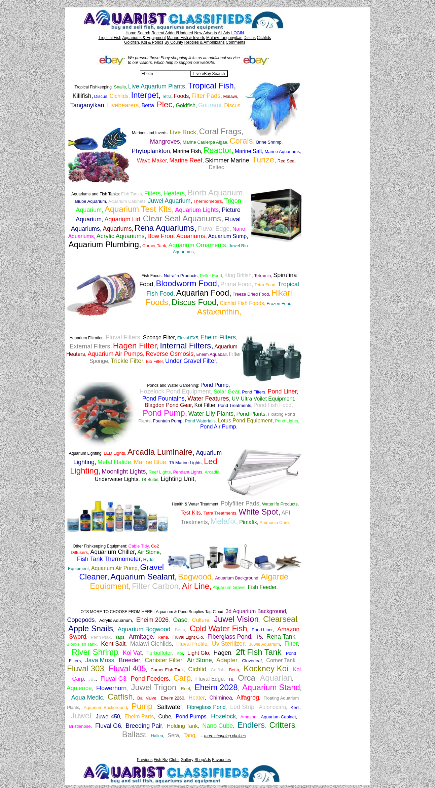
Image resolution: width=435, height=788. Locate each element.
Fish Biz (161, 759)
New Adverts (205, 33)
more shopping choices (225, 736)
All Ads (224, 33)
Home (130, 33)
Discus (250, 37)
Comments (235, 42)
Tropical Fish (110, 37)
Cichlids (264, 37)
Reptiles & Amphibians (204, 42)
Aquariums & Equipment (144, 37)
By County (174, 42)
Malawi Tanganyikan (224, 37)
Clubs (174, 759)
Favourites (221, 759)
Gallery (187, 759)
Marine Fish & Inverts (186, 37)
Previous (145, 759)
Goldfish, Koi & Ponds (144, 42)
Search (144, 33)
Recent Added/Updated (172, 33)
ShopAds (202, 759)
